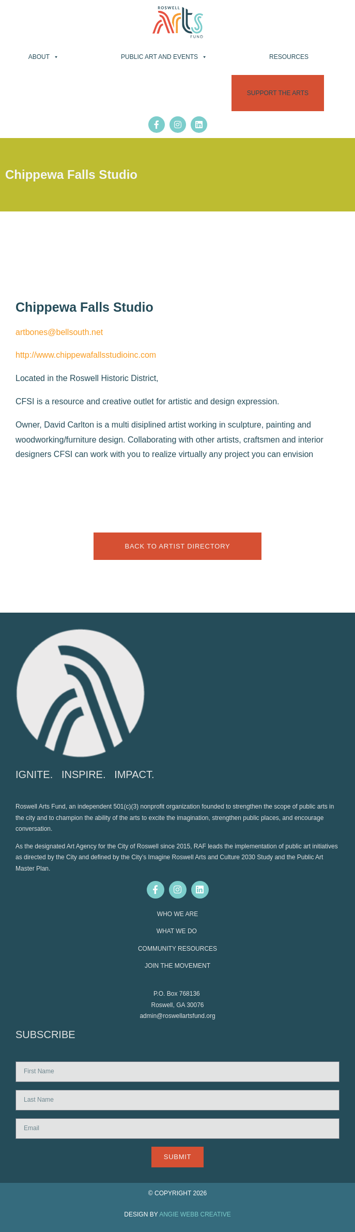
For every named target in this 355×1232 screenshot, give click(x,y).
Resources (288, 56)
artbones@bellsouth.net (59, 332)
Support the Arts (277, 93)
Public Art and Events (164, 57)
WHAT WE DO (178, 931)
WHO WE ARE (177, 914)
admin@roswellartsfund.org (177, 1016)
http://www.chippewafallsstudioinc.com (86, 355)
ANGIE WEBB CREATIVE (194, 1214)
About (43, 57)
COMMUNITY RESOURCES (177, 948)
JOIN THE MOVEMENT (177, 965)
